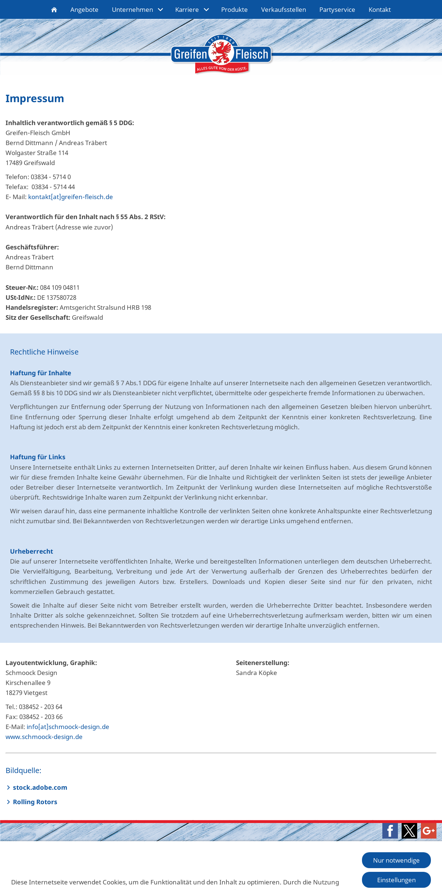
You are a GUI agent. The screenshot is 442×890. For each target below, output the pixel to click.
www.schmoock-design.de (44, 736)
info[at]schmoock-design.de (68, 726)
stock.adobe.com (40, 787)
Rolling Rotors (35, 801)
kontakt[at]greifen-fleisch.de (70, 196)
